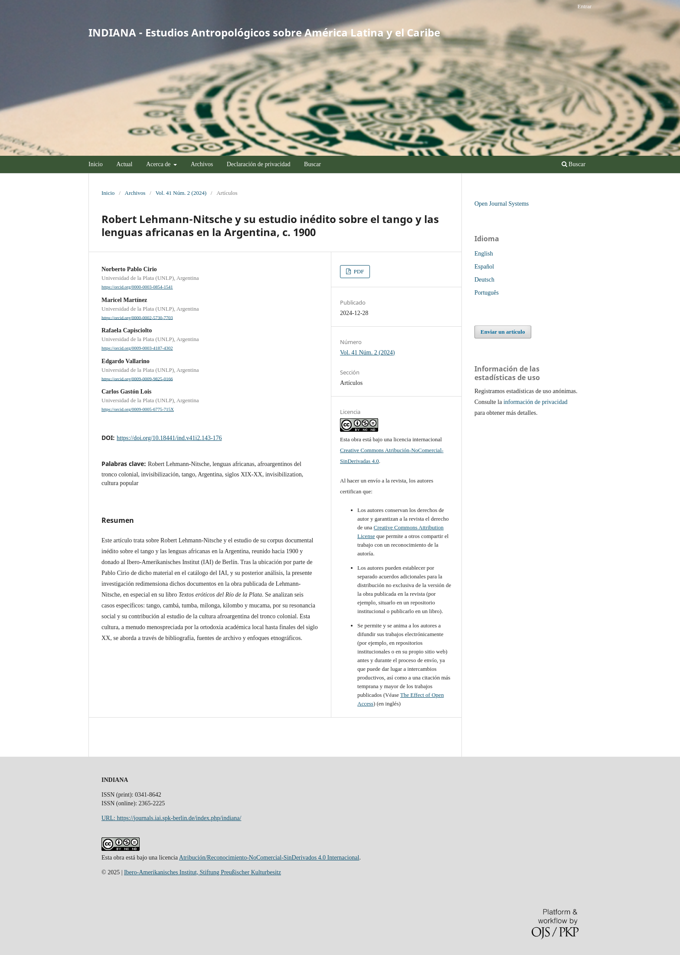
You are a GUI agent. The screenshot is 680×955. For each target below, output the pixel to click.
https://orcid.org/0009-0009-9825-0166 (137, 378)
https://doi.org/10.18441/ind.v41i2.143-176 (169, 438)
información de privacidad (535, 402)
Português (486, 292)
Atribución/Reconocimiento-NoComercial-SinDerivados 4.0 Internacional (269, 857)
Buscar (312, 164)
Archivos (202, 164)
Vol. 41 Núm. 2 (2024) (180, 193)
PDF (358, 271)
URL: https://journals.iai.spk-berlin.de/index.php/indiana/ (171, 818)
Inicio (95, 164)
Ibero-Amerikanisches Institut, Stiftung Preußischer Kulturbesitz (202, 872)
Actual (124, 164)
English (483, 253)
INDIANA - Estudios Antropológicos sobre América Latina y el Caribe (264, 32)
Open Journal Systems (501, 203)
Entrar (584, 6)
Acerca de (159, 164)
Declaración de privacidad (259, 164)
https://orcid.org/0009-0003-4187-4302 (137, 348)
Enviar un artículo (503, 331)
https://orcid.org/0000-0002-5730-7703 (137, 317)
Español (484, 266)
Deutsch (484, 279)
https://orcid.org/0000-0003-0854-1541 (137, 287)
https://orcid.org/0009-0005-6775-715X (137, 409)
